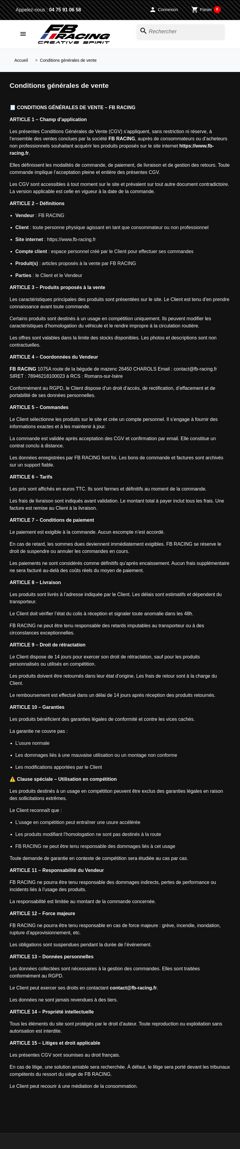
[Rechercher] (180, 31)
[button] (164, 9)
